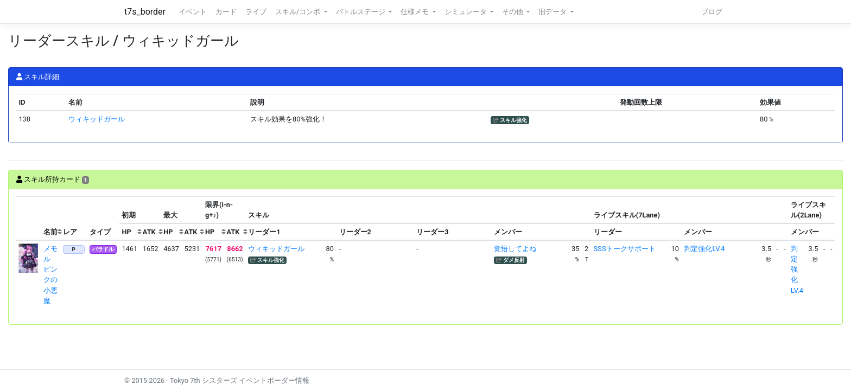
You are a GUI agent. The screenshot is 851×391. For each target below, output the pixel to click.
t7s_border (145, 12)
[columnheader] (28, 218)
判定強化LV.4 (704, 249)
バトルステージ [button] (361, 12)
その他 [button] (513, 12)
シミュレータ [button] (466, 12)
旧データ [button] (553, 12)
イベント (193, 12)
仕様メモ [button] (415, 12)
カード (226, 12)
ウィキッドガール (96, 119)
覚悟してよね (515, 249)
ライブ (255, 12)
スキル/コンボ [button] (298, 12)
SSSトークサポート (625, 249)
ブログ (711, 12)
